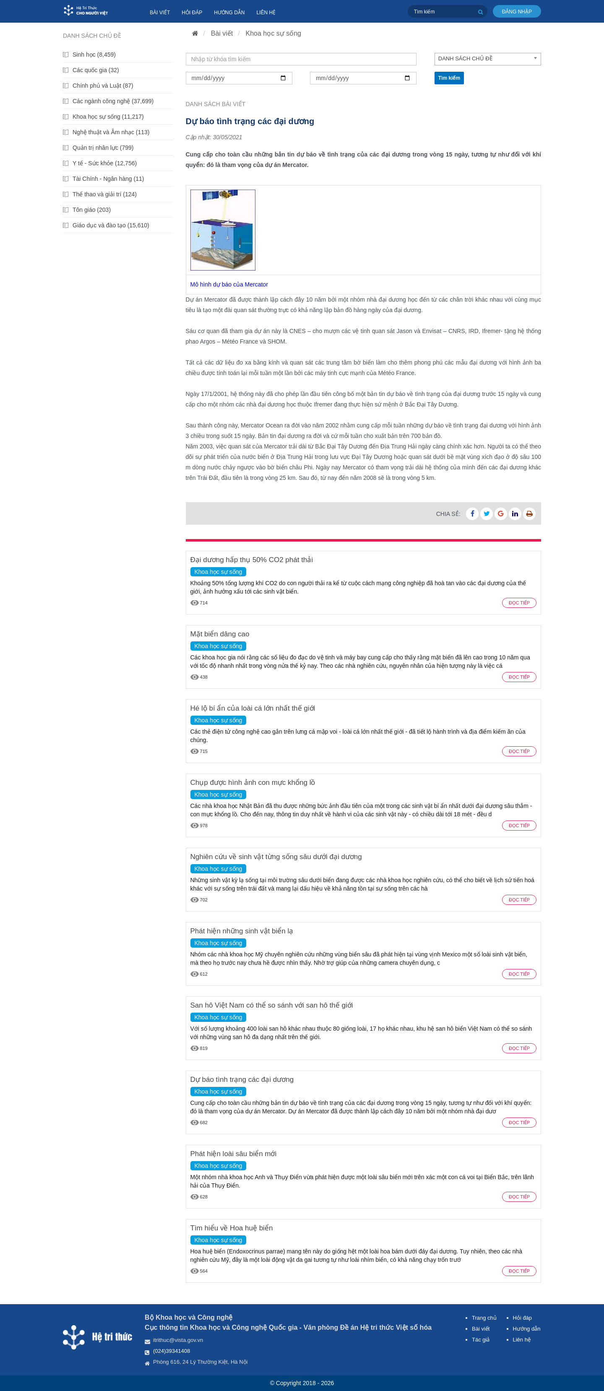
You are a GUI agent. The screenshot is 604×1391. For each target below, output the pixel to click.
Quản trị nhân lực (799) (103, 147)
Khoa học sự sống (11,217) (108, 116)
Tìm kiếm (449, 78)
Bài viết (160, 13)
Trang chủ (484, 1318)
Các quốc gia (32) (96, 70)
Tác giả (480, 1339)
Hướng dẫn (229, 13)
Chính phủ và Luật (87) (103, 85)
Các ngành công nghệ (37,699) (113, 101)
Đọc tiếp (519, 602)
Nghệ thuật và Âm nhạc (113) (111, 132)
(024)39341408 (171, 1351)
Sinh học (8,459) (94, 54)
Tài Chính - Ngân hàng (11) (108, 178)
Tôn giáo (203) (92, 209)
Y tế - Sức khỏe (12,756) (105, 163)
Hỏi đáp (192, 13)
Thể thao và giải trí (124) (105, 194)
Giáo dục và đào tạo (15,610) (111, 225)
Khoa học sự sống (273, 33)
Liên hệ (266, 13)
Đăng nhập (517, 12)
